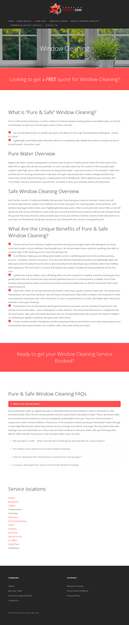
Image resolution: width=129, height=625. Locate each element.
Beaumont (13, 501)
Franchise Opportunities (20, 595)
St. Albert (12, 540)
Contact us (51, 25)
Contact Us (13, 600)
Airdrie (11, 497)
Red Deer (13, 532)
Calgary (11, 505)
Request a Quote (75, 586)
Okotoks (12, 528)
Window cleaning (59, 21)
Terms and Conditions (77, 590)
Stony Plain (13, 544)
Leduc (11, 524)
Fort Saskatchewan (17, 521)
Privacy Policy (73, 595)
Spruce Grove (15, 536)
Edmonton (13, 517)
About (11, 586)
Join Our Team (15, 590)
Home (11, 21)
